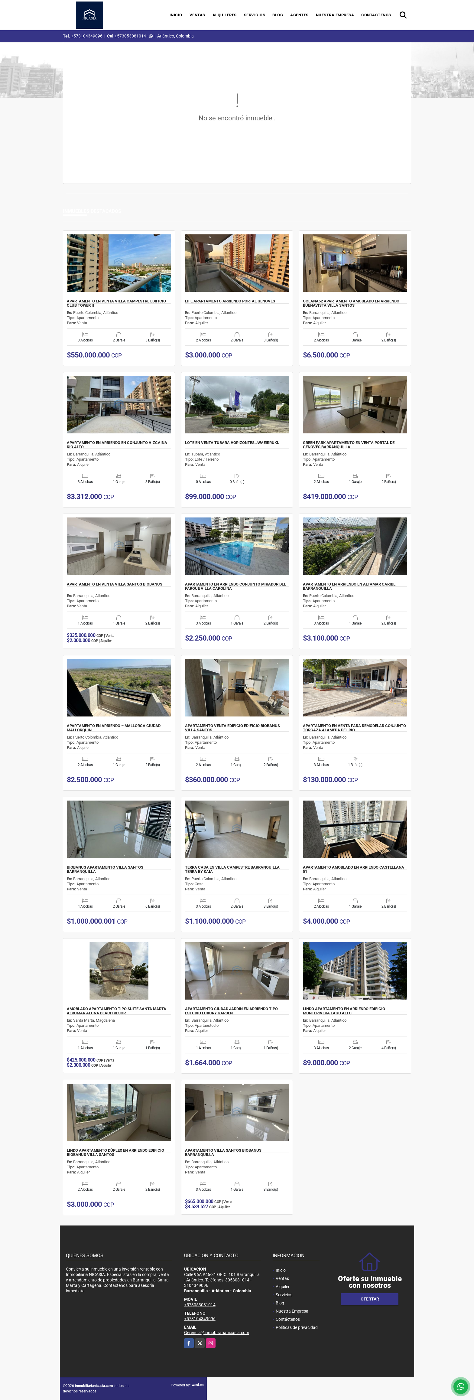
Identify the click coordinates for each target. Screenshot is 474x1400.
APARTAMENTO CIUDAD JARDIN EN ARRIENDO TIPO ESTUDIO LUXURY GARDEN (231, 1011)
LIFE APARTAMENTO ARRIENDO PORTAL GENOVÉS (230, 301)
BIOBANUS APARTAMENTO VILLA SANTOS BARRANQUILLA (105, 869)
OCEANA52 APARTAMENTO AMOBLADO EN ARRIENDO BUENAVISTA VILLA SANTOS (351, 303)
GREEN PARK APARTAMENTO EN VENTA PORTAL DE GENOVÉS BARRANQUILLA (348, 445)
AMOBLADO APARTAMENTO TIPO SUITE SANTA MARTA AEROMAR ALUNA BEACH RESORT (116, 1011)
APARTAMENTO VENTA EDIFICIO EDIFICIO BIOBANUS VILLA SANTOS (232, 728)
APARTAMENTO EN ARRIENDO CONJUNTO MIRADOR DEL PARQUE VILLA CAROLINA (235, 586)
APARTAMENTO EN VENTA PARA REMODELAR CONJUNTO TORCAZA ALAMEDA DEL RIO (354, 728)
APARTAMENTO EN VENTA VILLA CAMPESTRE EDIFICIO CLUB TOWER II (116, 303)
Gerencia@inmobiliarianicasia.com (216, 1332)
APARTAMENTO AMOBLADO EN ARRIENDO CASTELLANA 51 (353, 869)
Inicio (176, 15)
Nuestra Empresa (335, 15)
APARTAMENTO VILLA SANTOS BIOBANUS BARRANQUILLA (223, 1152)
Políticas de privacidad (297, 1327)
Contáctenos (376, 15)
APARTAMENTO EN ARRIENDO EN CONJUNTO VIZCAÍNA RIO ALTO (117, 445)
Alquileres (225, 15)
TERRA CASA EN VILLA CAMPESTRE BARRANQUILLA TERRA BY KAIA (232, 869)
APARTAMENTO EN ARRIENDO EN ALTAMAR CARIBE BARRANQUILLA (349, 586)
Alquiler (283, 1286)
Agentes (299, 15)
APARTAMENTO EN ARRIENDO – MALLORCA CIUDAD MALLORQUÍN (114, 728)
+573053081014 (130, 36)
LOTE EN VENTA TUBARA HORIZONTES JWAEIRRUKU (232, 443)
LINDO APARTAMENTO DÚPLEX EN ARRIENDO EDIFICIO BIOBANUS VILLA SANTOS (115, 1152)
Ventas (197, 15)
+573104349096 (86, 36)
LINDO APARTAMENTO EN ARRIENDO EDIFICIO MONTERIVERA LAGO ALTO (344, 1011)
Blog (277, 15)
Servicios (254, 15)
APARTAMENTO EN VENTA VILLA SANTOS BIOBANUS (114, 584)
